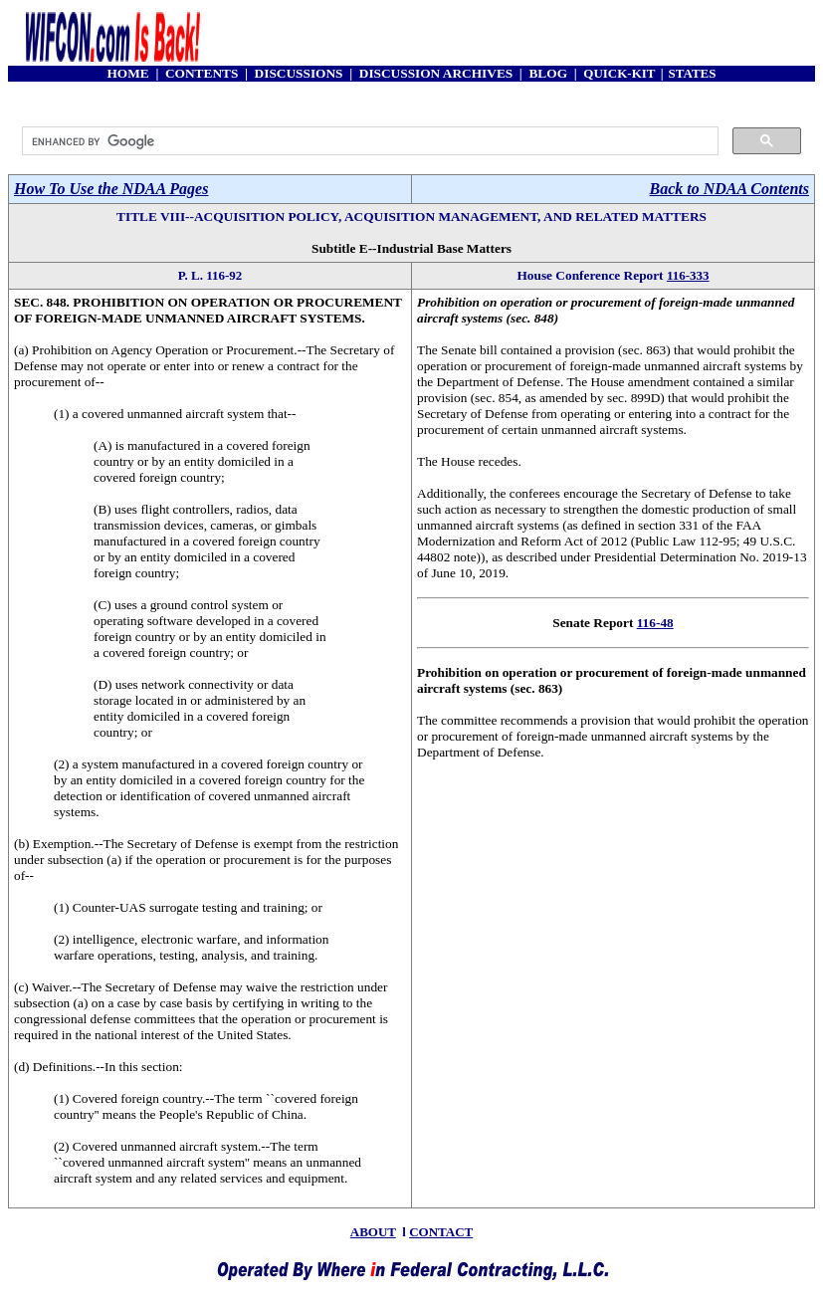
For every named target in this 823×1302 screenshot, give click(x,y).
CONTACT (441, 1231)
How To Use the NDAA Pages (111, 188)
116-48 (655, 622)
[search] (368, 141)
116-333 (688, 275)
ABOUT (373, 1231)
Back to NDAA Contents (729, 188)
